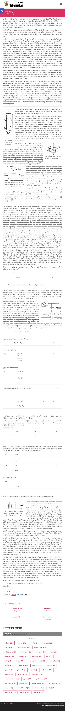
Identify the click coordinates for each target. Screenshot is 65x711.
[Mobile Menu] (61, 4)
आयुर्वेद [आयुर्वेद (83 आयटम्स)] (34, 643)
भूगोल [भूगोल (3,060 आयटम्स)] (8, 670)
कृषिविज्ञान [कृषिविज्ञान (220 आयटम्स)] (23, 656)
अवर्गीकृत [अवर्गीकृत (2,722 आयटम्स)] (21, 643)
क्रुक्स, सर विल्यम (17, 617)
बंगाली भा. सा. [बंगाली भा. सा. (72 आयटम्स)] (37, 665)
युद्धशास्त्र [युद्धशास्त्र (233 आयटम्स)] (27, 679)
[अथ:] (3, 14)
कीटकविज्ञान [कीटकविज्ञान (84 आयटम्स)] (9, 656)
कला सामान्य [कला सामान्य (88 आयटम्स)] (40, 652)
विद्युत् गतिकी (7, 633)
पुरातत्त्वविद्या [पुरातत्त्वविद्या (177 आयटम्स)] (55, 661)
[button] (2, 10)
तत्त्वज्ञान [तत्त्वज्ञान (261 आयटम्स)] (32, 661)
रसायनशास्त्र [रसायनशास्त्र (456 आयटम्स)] (10, 683)
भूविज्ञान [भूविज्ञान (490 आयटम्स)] (21, 670)
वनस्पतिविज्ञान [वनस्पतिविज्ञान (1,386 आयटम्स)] (38, 683)
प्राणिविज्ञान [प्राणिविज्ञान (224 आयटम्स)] (9, 665)
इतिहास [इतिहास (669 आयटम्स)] (8, 648)
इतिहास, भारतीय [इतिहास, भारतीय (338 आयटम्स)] (40, 648)
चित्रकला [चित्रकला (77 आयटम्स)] (19, 661)
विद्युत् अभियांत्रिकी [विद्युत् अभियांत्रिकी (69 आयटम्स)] (23, 688)
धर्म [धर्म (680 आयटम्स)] (42, 661)
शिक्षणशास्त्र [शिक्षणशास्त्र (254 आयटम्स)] (39, 688)
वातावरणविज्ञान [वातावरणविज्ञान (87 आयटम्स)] (54, 683)
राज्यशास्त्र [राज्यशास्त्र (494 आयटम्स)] (23, 683)
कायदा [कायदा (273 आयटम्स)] (53, 652)
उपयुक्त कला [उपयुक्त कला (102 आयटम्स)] (26, 652)
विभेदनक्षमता (47, 608)
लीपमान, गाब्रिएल (47, 617)
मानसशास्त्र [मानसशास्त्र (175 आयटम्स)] (37, 674)
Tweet (14, 594)
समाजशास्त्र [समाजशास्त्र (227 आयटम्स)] (25, 692)
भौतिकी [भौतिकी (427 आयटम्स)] (33, 670)
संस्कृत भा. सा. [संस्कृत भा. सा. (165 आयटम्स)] (10, 692)
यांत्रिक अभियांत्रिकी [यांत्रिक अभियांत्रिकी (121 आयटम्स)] (12, 679)
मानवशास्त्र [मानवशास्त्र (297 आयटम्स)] (9, 674)
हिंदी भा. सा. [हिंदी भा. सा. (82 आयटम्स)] (38, 692)
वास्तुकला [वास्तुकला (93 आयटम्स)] (9, 688)
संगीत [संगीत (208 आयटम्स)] (51, 688)
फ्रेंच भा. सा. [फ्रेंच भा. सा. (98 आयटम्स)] (23, 665)
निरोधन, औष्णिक (17, 608)
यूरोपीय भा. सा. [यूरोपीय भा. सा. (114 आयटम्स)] (41, 679)
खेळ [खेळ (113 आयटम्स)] (49, 656)
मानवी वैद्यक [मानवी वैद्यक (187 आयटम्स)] (23, 674)
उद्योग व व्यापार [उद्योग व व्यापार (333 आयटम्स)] (10, 652)
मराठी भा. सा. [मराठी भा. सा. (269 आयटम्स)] (46, 670)
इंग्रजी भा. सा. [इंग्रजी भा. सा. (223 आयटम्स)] (47, 643)
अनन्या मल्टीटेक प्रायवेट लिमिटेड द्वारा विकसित (52, 706)
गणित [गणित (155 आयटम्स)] (8, 661)
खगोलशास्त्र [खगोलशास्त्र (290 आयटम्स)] (37, 656)
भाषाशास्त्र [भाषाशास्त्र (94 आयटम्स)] (51, 665)
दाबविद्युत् (12, 14)
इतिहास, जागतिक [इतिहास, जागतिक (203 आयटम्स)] (23, 648)
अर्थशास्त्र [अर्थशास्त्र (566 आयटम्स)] (9, 643)
